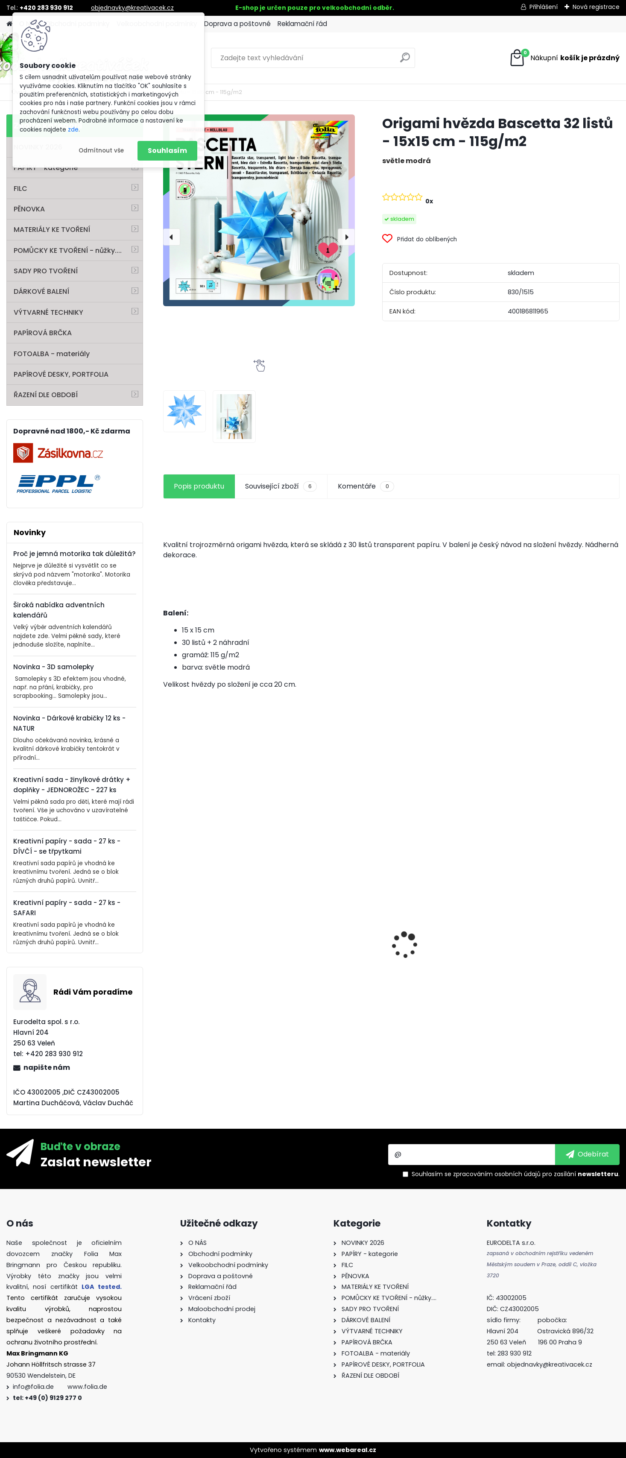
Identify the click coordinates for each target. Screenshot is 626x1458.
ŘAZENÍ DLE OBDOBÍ (46, 395)
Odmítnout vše (101, 150)
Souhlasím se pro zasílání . (516, 1174)
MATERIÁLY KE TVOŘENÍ (52, 229)
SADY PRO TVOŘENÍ (46, 271)
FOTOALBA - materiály (52, 354)
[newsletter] (587, 1154)
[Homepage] (9, 24)
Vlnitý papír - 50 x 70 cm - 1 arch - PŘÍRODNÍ (214, 922)
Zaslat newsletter (96, 1162)
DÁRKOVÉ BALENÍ (41, 291)
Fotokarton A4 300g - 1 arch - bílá (331, 928)
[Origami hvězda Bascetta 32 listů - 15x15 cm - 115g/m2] (259, 210)
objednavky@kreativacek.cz (132, 7)
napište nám (46, 1067)
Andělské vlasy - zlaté (553, 980)
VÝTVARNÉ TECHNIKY (48, 312)
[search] (405, 61)
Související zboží (281, 486)
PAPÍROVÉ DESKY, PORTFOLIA (61, 374)
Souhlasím (167, 150)
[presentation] (171, 237)
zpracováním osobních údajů (497, 1174)
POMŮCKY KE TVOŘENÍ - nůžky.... (68, 250)
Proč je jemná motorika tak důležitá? (74, 553)
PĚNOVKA (29, 209)
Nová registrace (596, 7)
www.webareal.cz (347, 1450)
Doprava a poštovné (237, 23)
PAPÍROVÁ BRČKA (43, 333)
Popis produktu (199, 486)
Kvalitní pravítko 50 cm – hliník (443, 893)
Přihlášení (543, 7)
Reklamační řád (302, 23)
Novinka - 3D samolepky (53, 666)
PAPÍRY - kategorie (46, 168)
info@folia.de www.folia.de (60, 1386)
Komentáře (366, 486)
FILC (20, 188)
